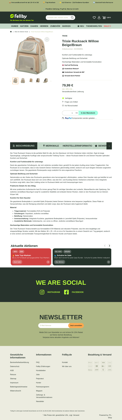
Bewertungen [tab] (106, 145)
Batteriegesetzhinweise (18, 387)
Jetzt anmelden (76, 325)
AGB (12, 370)
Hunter (38, 383)
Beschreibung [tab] (24, 145)
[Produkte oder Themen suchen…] (58, 17)
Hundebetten (41, 370)
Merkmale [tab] (51, 145)
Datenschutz (14, 366)
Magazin (39, 391)
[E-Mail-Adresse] (54, 325)
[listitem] (31, 256)
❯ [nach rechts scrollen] (109, 245)
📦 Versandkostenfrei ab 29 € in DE (24, 2)
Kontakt (65, 362)
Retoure (13, 374)
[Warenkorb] (106, 17)
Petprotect (40, 378)
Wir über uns (67, 366)
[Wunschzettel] (94, 17)
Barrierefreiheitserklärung (19, 362)
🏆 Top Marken (49, 2)
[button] (99, 17)
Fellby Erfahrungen (43, 366)
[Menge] (68, 113)
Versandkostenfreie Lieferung (73, 91)
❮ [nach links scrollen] (105, 245)
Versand (76, 415)
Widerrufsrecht (15, 391)
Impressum (14, 383)
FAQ (37, 362)
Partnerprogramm (42, 387)
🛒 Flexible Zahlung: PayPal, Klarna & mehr (61, 9)
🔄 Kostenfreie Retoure (103, 2)
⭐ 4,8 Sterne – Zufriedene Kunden (74, 2)
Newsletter (40, 401)
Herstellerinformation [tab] (78, 145)
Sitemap (13, 378)
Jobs (38, 374)
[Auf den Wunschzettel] (47, 39)
